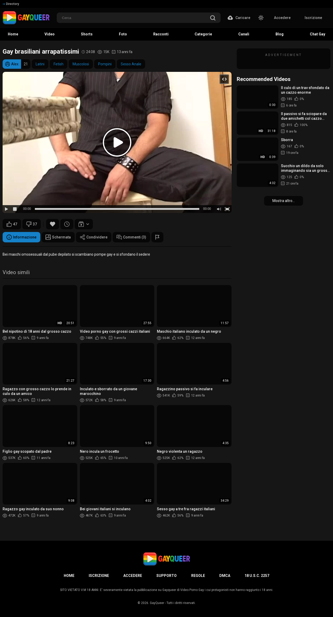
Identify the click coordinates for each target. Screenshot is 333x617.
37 (31, 224)
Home (69, 576)
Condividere (93, 237)
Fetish (58, 64)
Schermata (58, 237)
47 (12, 224)
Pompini (105, 64)
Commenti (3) (131, 237)
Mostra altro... (283, 201)
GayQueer (157, 603)
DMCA (224, 576)
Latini (40, 64)
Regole (198, 576)
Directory (11, 4)
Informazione (21, 237)
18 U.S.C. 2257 (257, 576)
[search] (212, 18)
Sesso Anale (131, 64)
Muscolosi (81, 64)
